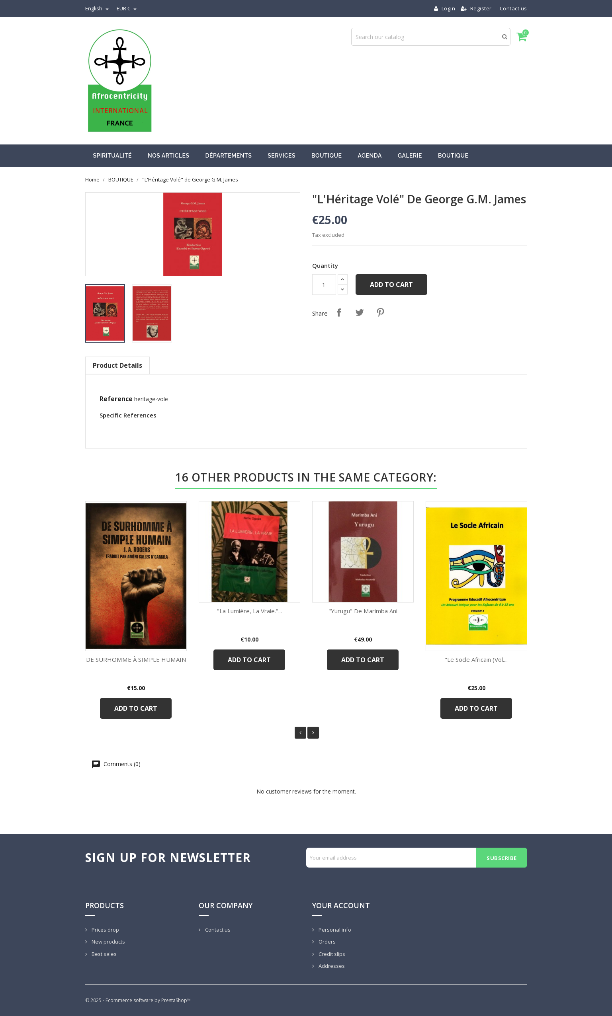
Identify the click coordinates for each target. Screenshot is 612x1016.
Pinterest (380, 312)
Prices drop (104, 929)
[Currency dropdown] (128, 8)
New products (107, 941)
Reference (116, 398)
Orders (326, 941)
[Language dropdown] (98, 8)
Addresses (331, 965)
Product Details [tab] (117, 365)
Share (339, 312)
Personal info (334, 929)
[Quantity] (324, 284)
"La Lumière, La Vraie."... (249, 611)
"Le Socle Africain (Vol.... (476, 659)
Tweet (360, 312)
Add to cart (391, 284)
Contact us (513, 8)
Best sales (103, 953)
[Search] (430, 37)
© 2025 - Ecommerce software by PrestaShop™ (138, 1000)
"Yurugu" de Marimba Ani (362, 611)
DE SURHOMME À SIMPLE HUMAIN (136, 659)
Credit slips (331, 953)
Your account (341, 905)
